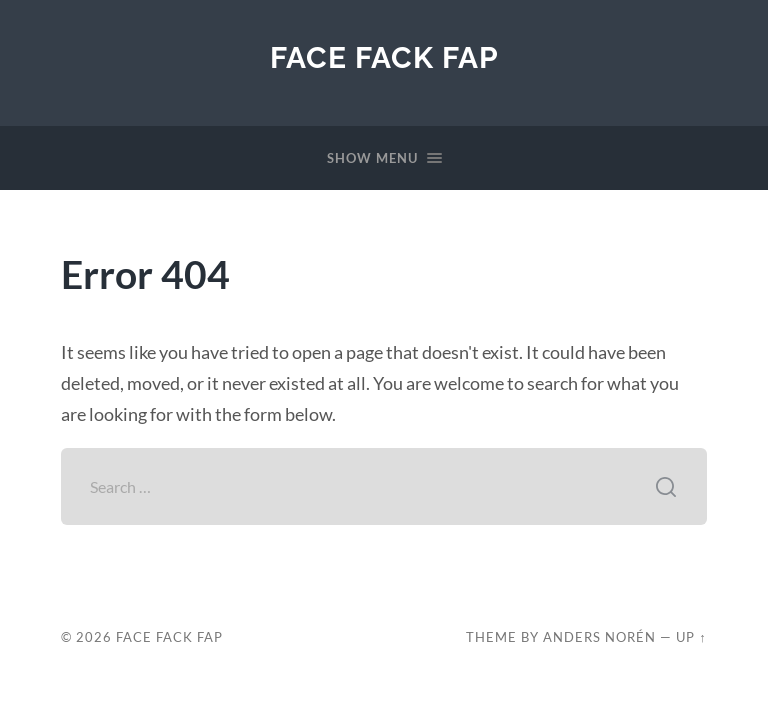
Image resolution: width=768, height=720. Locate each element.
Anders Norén (599, 637)
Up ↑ (691, 637)
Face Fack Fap (384, 57)
